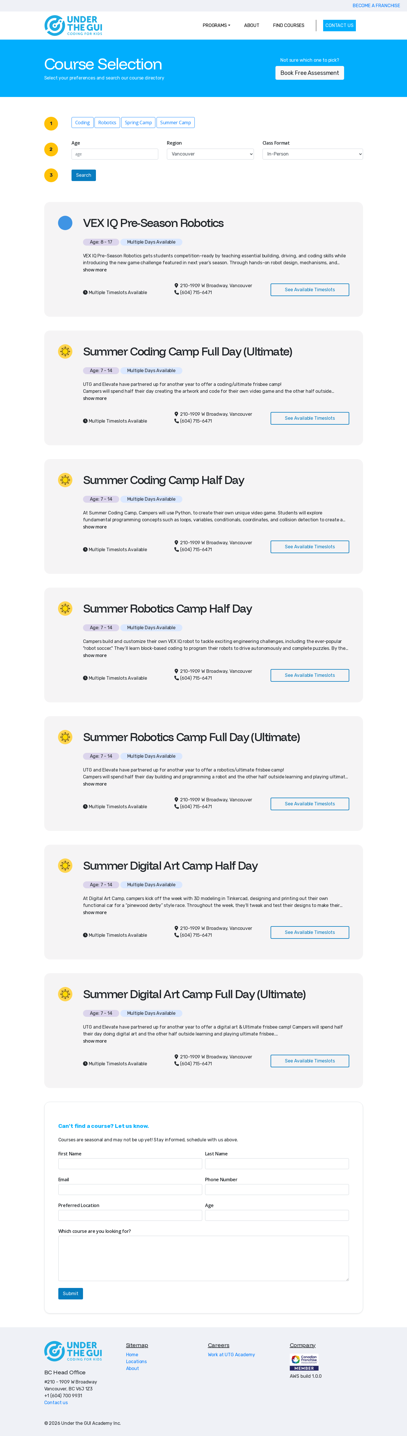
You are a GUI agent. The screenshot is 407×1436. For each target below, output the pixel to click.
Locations (136, 1361)
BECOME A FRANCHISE (376, 5)
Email (63, 1179)
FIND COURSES (288, 25)
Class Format (276, 143)
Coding (82, 122)
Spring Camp (138, 122)
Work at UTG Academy (231, 1354)
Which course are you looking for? (94, 1231)
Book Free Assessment (309, 72)
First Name (70, 1154)
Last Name (216, 1154)
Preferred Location (78, 1205)
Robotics (107, 122)
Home (132, 1354)
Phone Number (221, 1179)
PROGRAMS (215, 25)
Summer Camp (175, 122)
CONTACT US (339, 25)
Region (174, 143)
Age (76, 143)
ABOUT (251, 25)
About (132, 1368)
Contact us (56, 1402)
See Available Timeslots (310, 289)
